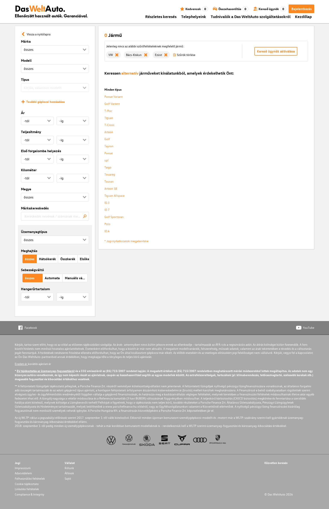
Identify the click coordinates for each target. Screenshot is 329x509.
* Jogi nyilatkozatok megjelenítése (126, 241)
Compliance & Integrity (29, 494)
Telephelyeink (193, 16)
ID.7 (107, 210)
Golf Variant (112, 104)
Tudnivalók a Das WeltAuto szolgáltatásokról (250, 16)
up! (106, 160)
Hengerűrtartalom (35, 289)
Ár (23, 113)
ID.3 (107, 203)
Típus (25, 79)
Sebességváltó (32, 270)
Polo (107, 224)
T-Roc (108, 111)
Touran (109, 181)
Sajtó (68, 478)
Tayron (108, 146)
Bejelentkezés (301, 9)
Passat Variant (113, 97)
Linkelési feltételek (27, 489)
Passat (108, 153)
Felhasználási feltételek (30, 478)
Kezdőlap (303, 16)
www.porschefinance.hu (121, 406)
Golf (107, 139)
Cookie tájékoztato (27, 484)
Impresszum (23, 468)
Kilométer (29, 170)
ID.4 (107, 231)
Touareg (109, 174)
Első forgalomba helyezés (41, 151)
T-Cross (109, 125)
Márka (26, 41)
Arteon (108, 132)
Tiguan (108, 118)
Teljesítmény (31, 132)
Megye (26, 189)
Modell (26, 60)
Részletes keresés (160, 16)
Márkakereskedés (35, 208)
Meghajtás (29, 251)
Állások (69, 473)
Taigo (107, 167)
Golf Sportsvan (114, 217)
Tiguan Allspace (114, 196)
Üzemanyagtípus (34, 232)
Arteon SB (110, 188)
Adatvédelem (23, 473)
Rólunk (69, 468)
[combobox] (55, 216)
